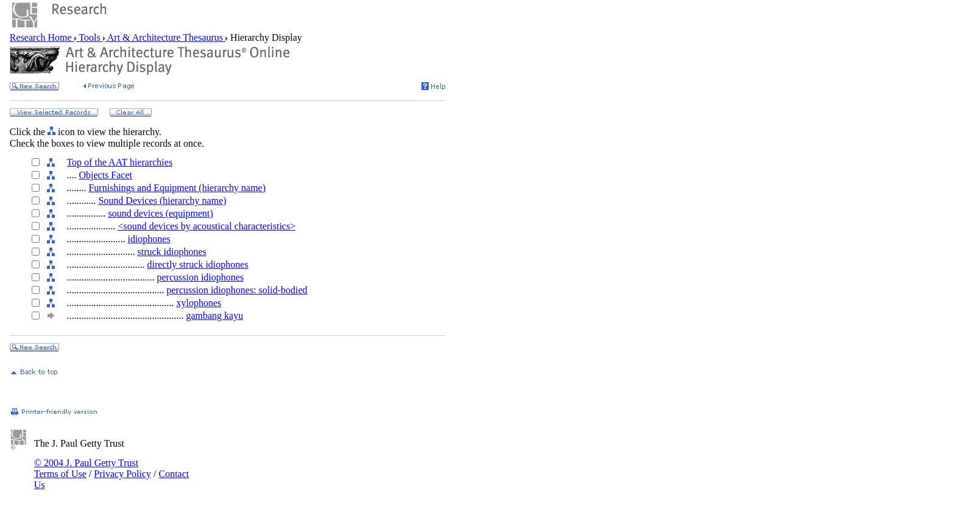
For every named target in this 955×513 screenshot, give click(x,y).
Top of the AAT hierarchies (119, 162)
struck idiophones (171, 251)
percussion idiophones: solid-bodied (236, 290)
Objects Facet (105, 175)
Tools (90, 37)
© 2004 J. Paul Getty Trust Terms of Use (86, 468)
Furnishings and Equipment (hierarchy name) (177, 188)
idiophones (148, 239)
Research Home (42, 37)
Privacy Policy (122, 474)
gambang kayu (214, 315)
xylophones (198, 303)
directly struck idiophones (197, 264)
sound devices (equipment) (160, 213)
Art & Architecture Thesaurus (165, 37)
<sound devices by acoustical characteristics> (206, 226)
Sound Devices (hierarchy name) (162, 200)
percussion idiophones (200, 277)
